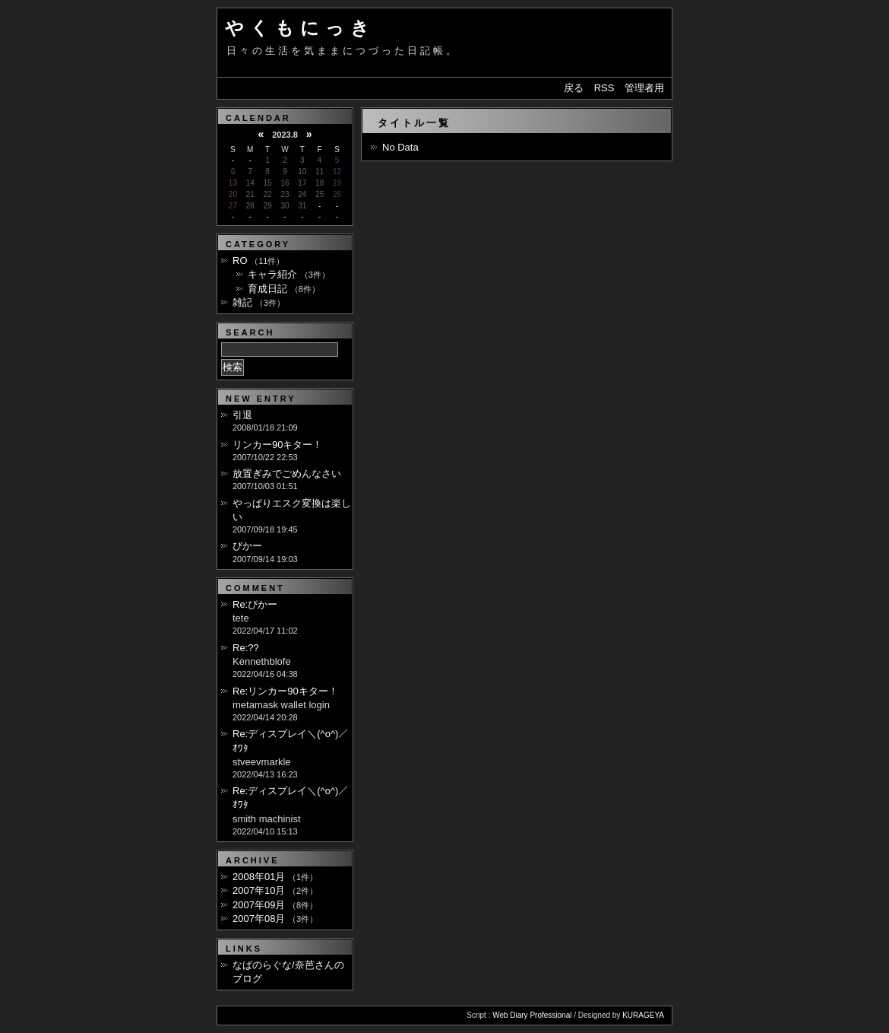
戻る (574, 88)
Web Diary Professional (531, 1015)
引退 (242, 415)
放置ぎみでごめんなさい (287, 473)
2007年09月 (259, 905)
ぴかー (247, 545)
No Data (400, 147)
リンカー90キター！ (277, 444)
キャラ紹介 (272, 274)
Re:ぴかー (255, 604)
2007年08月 (259, 918)
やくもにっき (300, 27)
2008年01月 (259, 876)
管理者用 (644, 88)
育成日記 (267, 288)
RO (240, 260)
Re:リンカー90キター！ (285, 691)
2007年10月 (259, 890)
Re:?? (246, 647)
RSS (604, 88)
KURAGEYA (643, 1015)
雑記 (242, 302)
